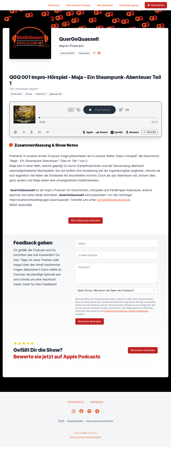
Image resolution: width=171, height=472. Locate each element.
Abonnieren (156, 5)
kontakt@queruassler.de (113, 200)
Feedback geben (129, 5)
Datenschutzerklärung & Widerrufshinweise (126, 311)
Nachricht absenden (89, 321)
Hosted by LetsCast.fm (85, 433)
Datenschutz (76, 402)
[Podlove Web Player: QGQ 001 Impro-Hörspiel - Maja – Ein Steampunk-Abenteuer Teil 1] (85, 119)
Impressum (96, 402)
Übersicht (53, 5)
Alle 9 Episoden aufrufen (85, 220)
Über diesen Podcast (78, 5)
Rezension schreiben (143, 350)
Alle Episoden (105, 5)
